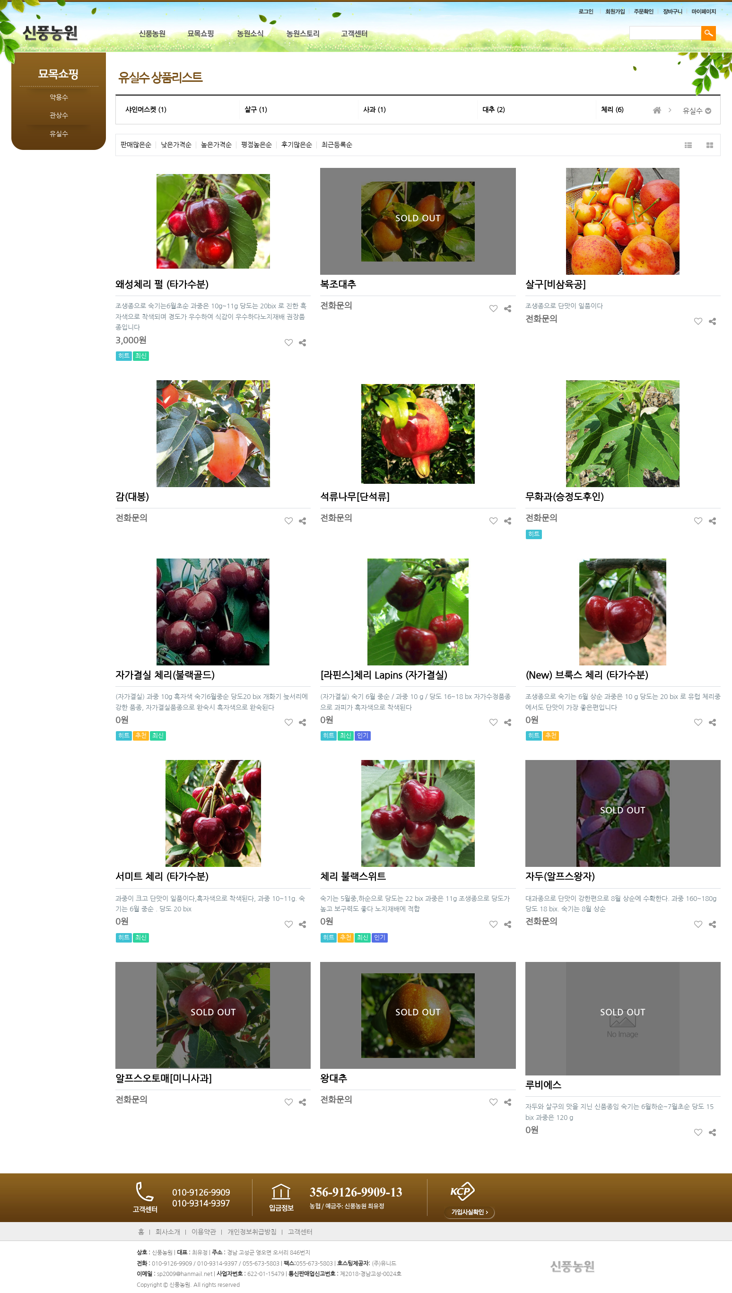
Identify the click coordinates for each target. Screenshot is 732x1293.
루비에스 (543, 1085)
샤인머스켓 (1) (145, 109)
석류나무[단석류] (355, 497)
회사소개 (168, 1232)
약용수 (59, 97)
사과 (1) (374, 109)
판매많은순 (136, 144)
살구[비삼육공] (555, 284)
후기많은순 (296, 144)
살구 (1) (255, 109)
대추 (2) (493, 109)
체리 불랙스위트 (353, 877)
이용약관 (204, 1232)
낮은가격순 (176, 144)
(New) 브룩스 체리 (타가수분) (586, 675)
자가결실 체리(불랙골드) (165, 675)
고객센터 (300, 1232)
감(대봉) (132, 497)
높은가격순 (216, 144)
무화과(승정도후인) (564, 497)
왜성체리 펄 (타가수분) (162, 284)
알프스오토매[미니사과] (163, 1078)
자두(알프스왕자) (560, 877)
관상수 (59, 115)
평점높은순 (256, 144)
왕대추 (333, 1078)
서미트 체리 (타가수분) (162, 877)
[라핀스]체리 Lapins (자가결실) (383, 675)
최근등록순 (337, 144)
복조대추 (338, 284)
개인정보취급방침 (252, 1232)
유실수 (59, 134)
